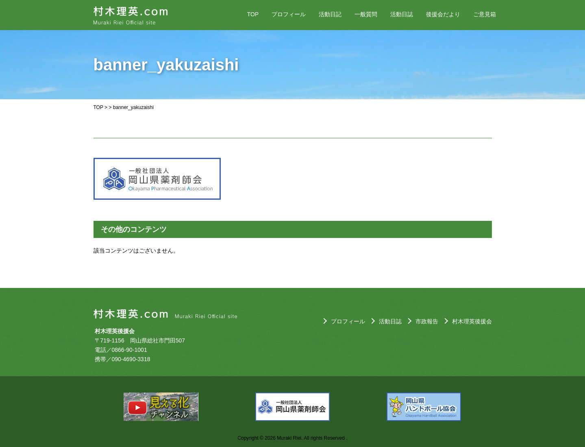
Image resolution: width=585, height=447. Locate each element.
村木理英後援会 (472, 321)
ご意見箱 (484, 14)
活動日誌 (401, 14)
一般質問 (365, 14)
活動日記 (330, 14)
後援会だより (443, 14)
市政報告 (426, 321)
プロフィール (289, 14)
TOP (253, 14)
